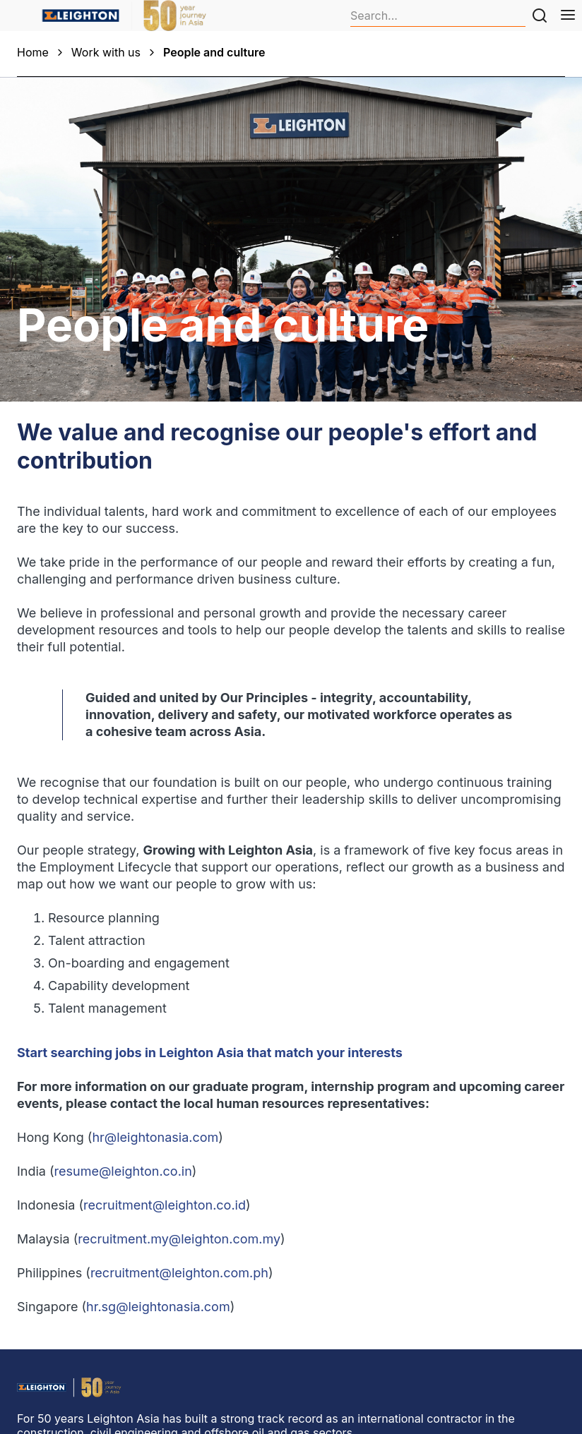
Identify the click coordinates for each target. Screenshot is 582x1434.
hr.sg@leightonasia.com (158, 1306)
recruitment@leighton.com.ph (179, 1272)
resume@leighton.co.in (123, 1171)
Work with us (106, 52)
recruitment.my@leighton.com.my (179, 1238)
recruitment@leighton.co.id (164, 1205)
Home (33, 52)
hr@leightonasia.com (155, 1137)
